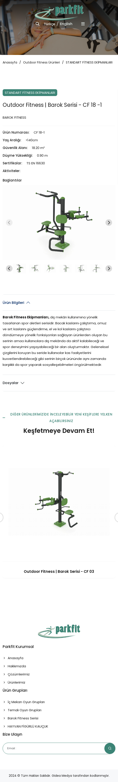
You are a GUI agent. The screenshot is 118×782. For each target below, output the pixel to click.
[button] (19, 268)
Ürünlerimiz (14, 682)
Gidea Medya (62, 775)
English (66, 24)
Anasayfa (10, 62)
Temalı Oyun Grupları (22, 710)
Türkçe (49, 24)
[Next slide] (108, 222)
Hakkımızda (14, 666)
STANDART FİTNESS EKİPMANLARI (89, 62)
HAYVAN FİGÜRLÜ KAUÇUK (25, 726)
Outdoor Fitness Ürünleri (41, 62)
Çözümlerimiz (16, 674)
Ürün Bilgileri (13, 302)
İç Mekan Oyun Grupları (24, 702)
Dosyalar (10, 382)
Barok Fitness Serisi (20, 718)
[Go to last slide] (9, 268)
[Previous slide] (9, 222)
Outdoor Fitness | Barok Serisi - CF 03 (59, 571)
